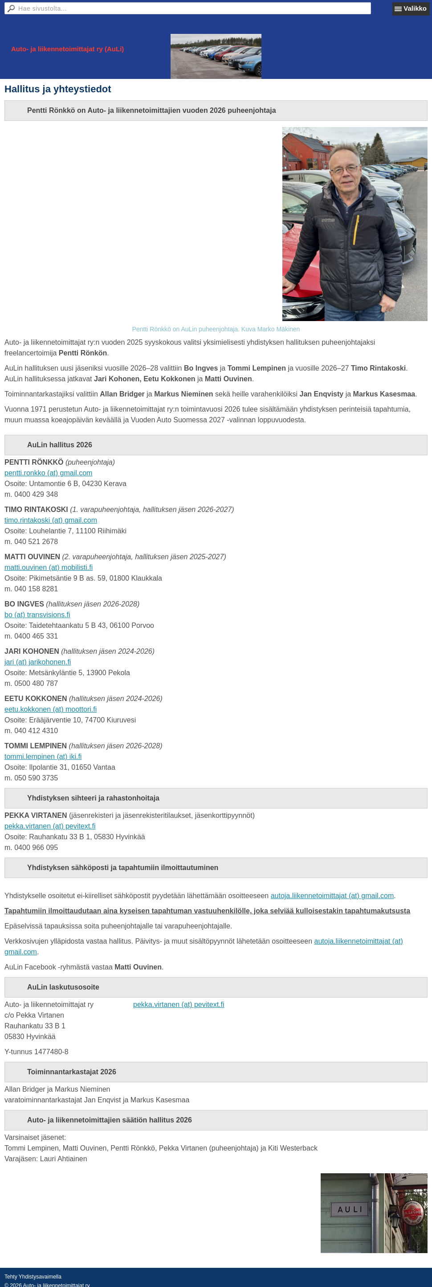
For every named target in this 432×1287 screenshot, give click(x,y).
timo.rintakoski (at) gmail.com (50, 520)
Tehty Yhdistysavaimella (32, 1277)
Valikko (415, 8)
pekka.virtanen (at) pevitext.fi (50, 826)
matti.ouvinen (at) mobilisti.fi (48, 567)
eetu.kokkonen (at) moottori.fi (50, 709)
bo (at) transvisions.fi (37, 615)
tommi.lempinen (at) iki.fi (43, 756)
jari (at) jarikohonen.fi (37, 662)
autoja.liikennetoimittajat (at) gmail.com (332, 895)
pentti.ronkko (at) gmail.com (48, 473)
